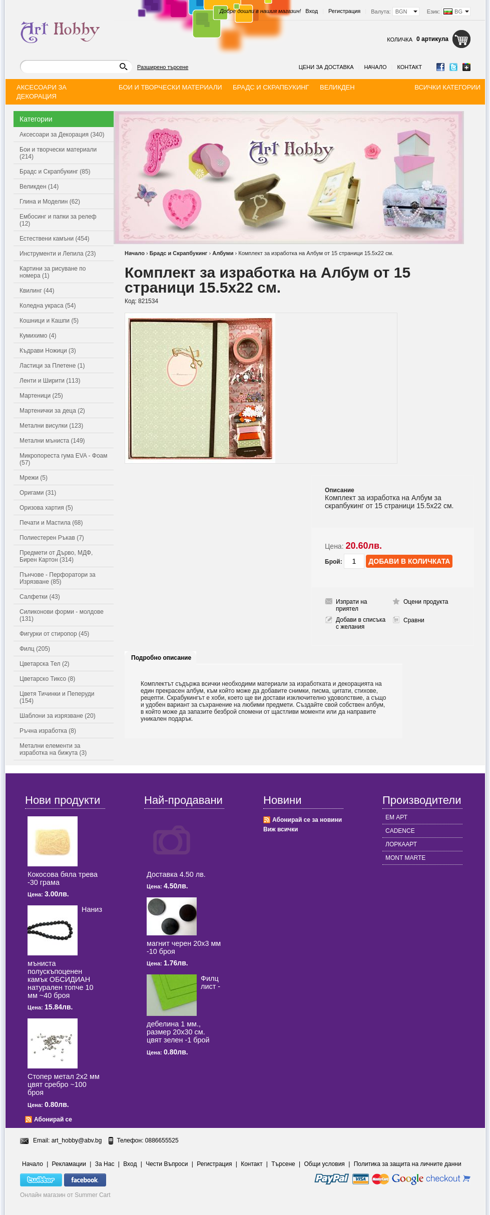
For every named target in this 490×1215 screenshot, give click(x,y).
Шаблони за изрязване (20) (58, 715)
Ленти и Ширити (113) (50, 380)
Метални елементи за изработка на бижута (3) (53, 749)
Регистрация (344, 11)
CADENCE (400, 830)
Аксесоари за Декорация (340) (62, 134)
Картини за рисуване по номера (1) (53, 272)
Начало (375, 67)
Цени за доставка (326, 67)
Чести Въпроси (167, 1163)
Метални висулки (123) (51, 425)
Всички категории (447, 87)
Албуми (222, 253)
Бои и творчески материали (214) (58, 153)
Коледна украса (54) (48, 305)
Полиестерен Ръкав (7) (52, 537)
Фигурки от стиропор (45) (54, 633)
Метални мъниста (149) (52, 440)
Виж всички (280, 829)
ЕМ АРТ (396, 817)
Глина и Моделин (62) (50, 201)
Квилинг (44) (37, 290)
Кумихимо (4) (38, 335)
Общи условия (324, 1163)
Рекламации (69, 1163)
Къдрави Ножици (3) (48, 350)
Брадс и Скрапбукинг (179, 253)
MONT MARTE (405, 857)
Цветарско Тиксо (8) (47, 678)
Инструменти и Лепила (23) (58, 253)
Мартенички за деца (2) (52, 410)
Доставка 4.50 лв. (176, 874)
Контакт (409, 67)
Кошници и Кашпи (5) (49, 320)
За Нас (105, 1163)
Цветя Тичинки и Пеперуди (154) (57, 697)
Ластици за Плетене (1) (52, 365)
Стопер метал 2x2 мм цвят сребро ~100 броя (64, 1084)
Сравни (413, 620)
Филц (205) (35, 648)
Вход (311, 11)
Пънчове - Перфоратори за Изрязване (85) (58, 578)
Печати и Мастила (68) (51, 522)
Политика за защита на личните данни (407, 1163)
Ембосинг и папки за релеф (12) (58, 220)
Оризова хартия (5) (46, 507)
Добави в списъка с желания (360, 623)
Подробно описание (161, 657)
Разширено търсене (162, 67)
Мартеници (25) (41, 395)
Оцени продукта (425, 601)
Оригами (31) (38, 492)
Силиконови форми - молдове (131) (62, 615)
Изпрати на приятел (351, 605)
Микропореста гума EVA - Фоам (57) (64, 459)
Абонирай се (53, 1119)
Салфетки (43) (40, 596)
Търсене (283, 1163)
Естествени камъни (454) (55, 238)
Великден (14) (39, 186)
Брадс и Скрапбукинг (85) (55, 171)
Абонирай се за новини (307, 819)
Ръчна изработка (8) (48, 730)
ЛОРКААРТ (401, 844)
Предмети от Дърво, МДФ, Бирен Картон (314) (56, 556)
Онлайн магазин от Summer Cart (65, 1194)
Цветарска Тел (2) (45, 663)
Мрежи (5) (34, 477)
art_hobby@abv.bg (77, 1140)
